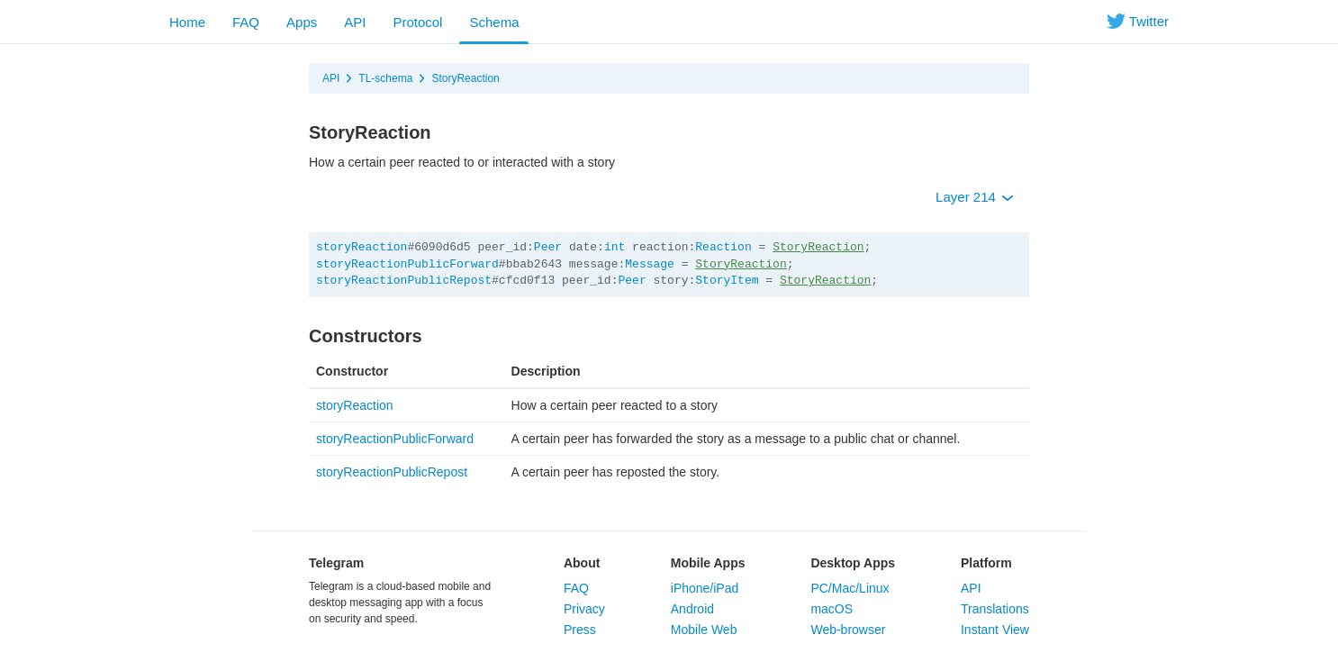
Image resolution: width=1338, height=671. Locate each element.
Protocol (417, 22)
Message (649, 264)
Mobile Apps (708, 563)
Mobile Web (704, 629)
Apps (301, 22)
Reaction (723, 247)
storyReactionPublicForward (407, 264)
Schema (494, 22)
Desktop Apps (852, 563)
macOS (831, 609)
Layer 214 (975, 196)
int (614, 247)
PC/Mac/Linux (849, 588)
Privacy (584, 609)
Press (580, 629)
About (582, 563)
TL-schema (385, 78)
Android (692, 609)
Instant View (995, 629)
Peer (548, 247)
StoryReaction (465, 78)
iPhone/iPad (705, 588)
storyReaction (361, 247)
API (355, 22)
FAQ (245, 22)
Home (187, 22)
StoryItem (726, 280)
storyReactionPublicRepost (404, 280)
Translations (995, 609)
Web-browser (847, 629)
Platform (986, 563)
